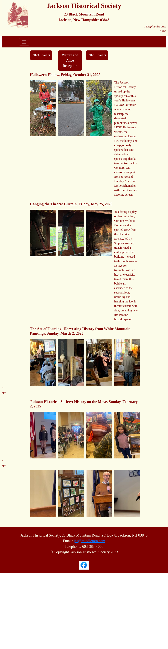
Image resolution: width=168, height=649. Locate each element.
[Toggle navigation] (24, 42)
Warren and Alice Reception (70, 60)
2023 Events (97, 55)
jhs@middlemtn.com (89, 541)
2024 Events (41, 55)
